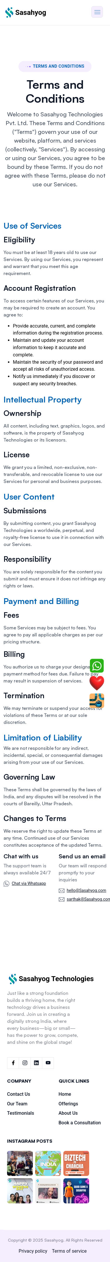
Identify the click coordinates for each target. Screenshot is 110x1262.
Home (65, 1094)
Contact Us (18, 1094)
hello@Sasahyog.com (86, 890)
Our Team (17, 1104)
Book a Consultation (80, 1123)
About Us (68, 1113)
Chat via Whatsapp (29, 883)
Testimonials (20, 1113)
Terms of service (69, 1251)
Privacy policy (33, 1251)
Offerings (68, 1104)
